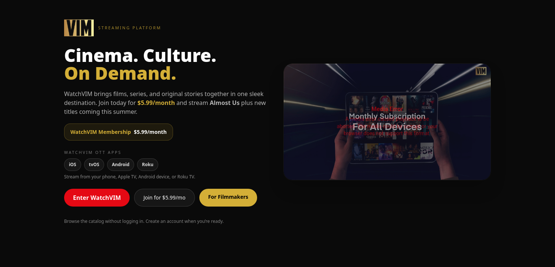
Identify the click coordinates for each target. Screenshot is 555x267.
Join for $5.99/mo (164, 197)
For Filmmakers (228, 196)
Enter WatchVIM (97, 198)
